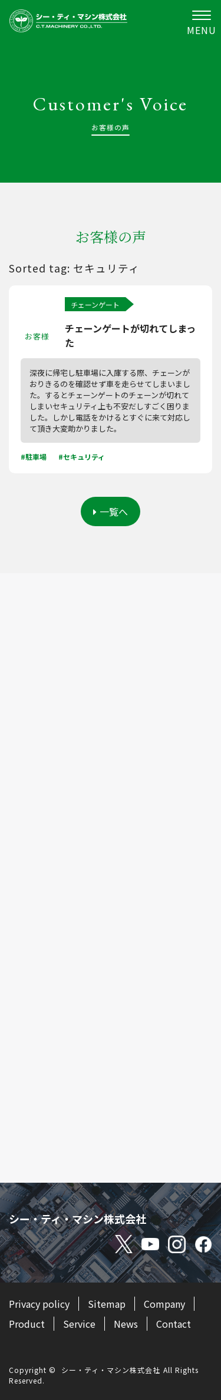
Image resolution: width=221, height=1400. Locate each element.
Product (27, 1324)
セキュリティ (84, 457)
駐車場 (36, 457)
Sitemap (107, 1304)
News (126, 1324)
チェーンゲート (95, 304)
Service (79, 1324)
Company (164, 1304)
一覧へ (110, 511)
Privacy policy (39, 1304)
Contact (173, 1324)
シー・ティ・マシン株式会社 (110, 1370)
